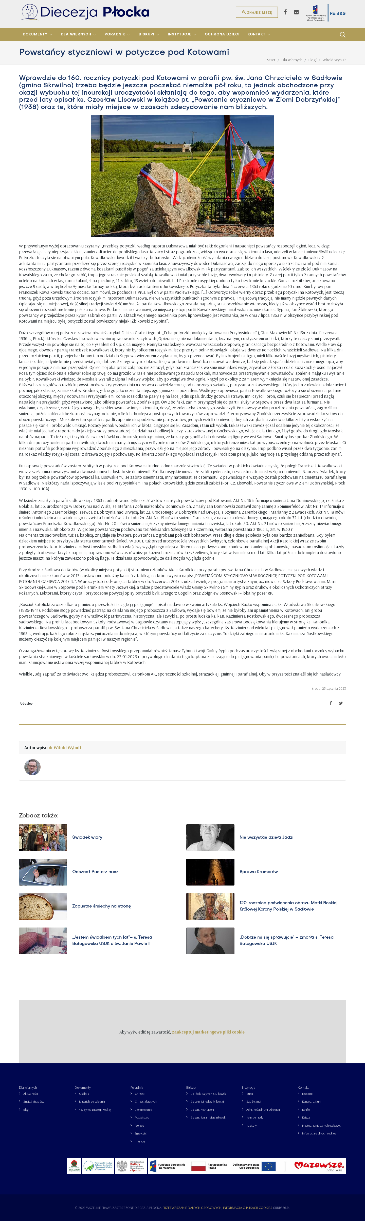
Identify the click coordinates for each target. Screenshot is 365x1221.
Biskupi (191, 1087)
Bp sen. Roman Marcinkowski (208, 1117)
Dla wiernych (28, 1087)
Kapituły (251, 1125)
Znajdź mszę (257, 12)
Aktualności (30, 1094)
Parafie (306, 1109)
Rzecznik (307, 1094)
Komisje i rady (254, 1117)
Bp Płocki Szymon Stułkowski (209, 1094)
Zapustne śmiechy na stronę (101, 906)
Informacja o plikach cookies (319, 1133)
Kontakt (303, 1087)
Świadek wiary (87, 838)
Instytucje (248, 1087)
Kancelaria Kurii (311, 1101)
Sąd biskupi (253, 1101)
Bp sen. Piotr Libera (202, 1109)
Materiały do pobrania (92, 1101)
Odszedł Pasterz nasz (95, 872)
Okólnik (84, 1094)
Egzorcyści (141, 1133)
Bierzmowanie (143, 1109)
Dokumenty (83, 1087)
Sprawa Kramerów (259, 872)
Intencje (140, 1141)
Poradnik (137, 1087)
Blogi (26, 1109)
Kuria (249, 1094)
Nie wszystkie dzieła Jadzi (266, 838)
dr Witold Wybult (65, 747)
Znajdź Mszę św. (33, 1101)
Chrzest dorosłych (146, 1101)
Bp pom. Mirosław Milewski (207, 1101)
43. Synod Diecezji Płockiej (95, 1109)
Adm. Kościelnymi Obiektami (263, 1109)
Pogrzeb (139, 1125)
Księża (306, 1117)
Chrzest (139, 1094)
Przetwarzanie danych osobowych (322, 1125)
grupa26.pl (281, 1207)
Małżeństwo (142, 1117)
